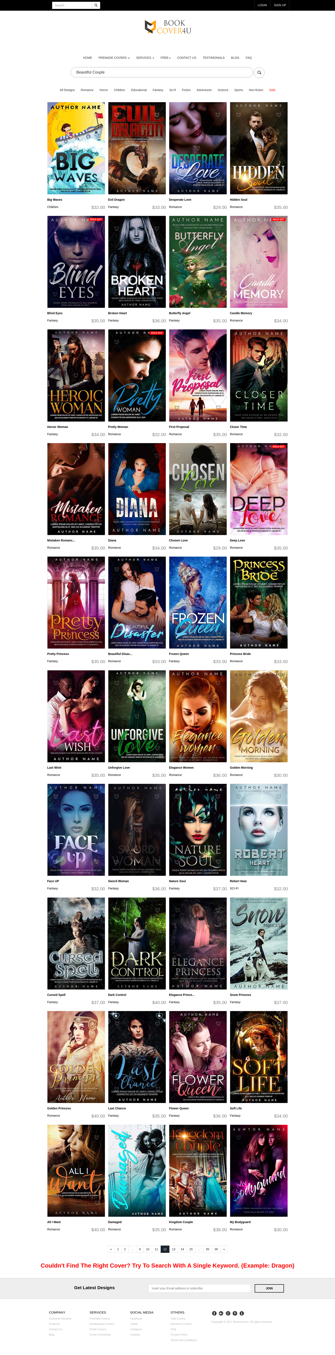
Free (166, 57)
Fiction (186, 90)
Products (54, 1324)
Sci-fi (172, 90)
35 (207, 1249)
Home (87, 57)
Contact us (186, 57)
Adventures (204, 90)
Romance (87, 90)
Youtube (135, 1334)
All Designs (67, 90)
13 (173, 1249)
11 (156, 1249)
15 (191, 1249)
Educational (139, 90)
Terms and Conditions (184, 1340)
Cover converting (100, 1334)
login (262, 5)
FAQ (249, 57)
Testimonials (214, 57)
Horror (104, 90)
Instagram (136, 1329)
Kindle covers (98, 1329)
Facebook (136, 1318)
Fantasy (158, 90)
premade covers (114, 57)
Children (119, 90)
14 (182, 1249)
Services (145, 57)
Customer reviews (60, 1318)
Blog (235, 57)
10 (147, 1249)
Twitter (134, 1324)
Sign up (280, 5)
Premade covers (100, 1318)
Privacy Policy (179, 1334)
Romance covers (181, 1324)
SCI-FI (234, 888)
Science (223, 90)
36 (216, 1249)
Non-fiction (256, 90)
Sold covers (178, 1318)
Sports (238, 90)
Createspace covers (102, 1324)
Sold (272, 90)
